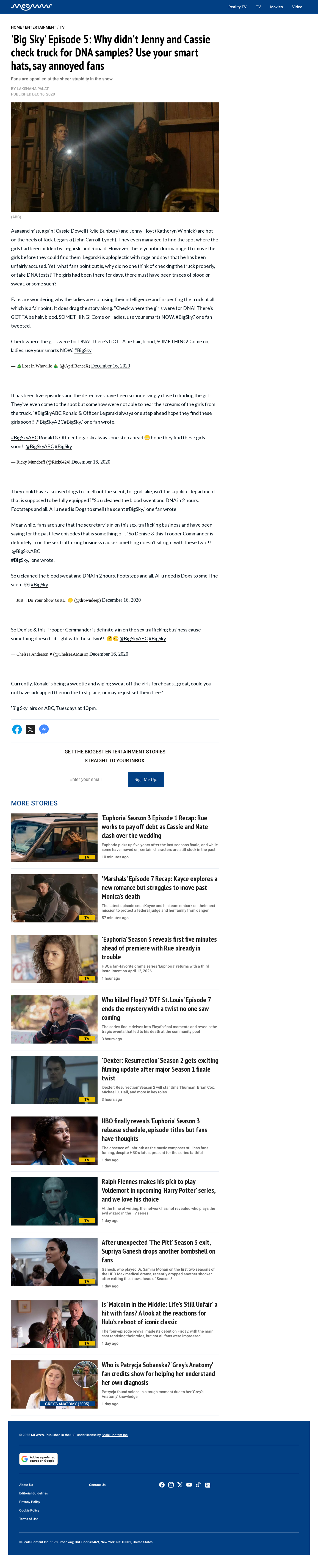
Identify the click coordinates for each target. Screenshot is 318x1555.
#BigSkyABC (24, 437)
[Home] (31, 7)
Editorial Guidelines (33, 1493)
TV (258, 7)
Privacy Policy (29, 1502)
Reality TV (237, 7)
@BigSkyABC (40, 446)
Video (297, 7)
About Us (26, 1485)
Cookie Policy (29, 1510)
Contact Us (97, 1485)
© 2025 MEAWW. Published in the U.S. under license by (60, 1435)
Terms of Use (28, 1519)
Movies (276, 7)
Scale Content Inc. (115, 1435)
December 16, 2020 (110, 366)
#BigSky (83, 350)
